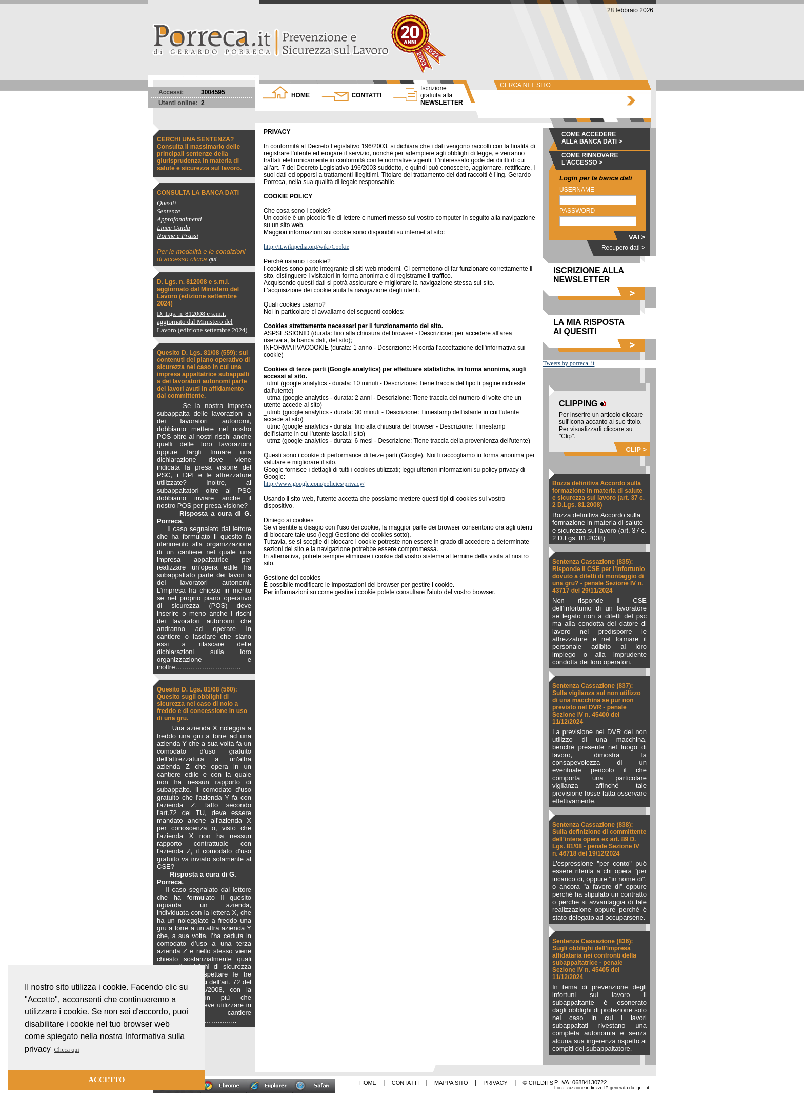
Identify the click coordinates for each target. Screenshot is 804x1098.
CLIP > (636, 449)
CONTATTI (366, 95)
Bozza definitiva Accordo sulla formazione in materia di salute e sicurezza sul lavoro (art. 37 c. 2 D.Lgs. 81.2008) (598, 494)
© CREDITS (538, 1083)
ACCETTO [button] (107, 1079)
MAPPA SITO (451, 1083)
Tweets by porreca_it (568, 363)
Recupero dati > (623, 247)
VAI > (637, 237)
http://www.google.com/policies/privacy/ (314, 483)
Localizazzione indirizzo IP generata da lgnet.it (601, 1087)
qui (212, 259)
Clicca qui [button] (66, 1049)
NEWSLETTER (441, 95)
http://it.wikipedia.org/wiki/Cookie (306, 246)
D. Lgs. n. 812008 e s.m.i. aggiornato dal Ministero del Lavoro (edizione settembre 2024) (198, 292)
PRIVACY (495, 1083)
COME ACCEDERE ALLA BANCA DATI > (591, 138)
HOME (300, 95)
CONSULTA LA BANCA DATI (198, 192)
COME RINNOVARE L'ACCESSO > (589, 159)
